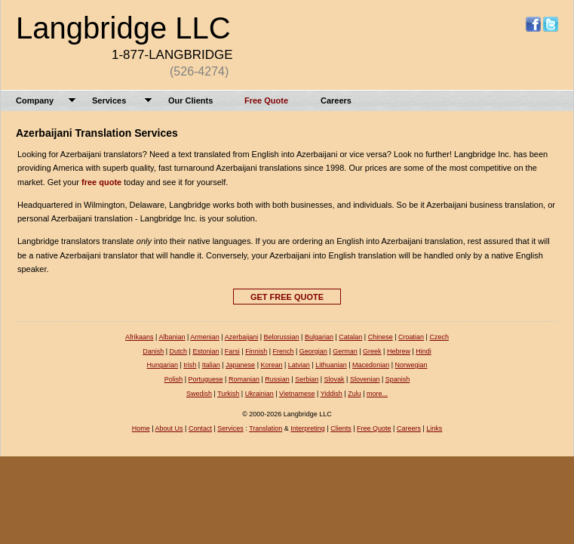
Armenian (204, 337)
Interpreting (307, 428)
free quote (101, 182)
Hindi (423, 351)
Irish (189, 365)
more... (377, 393)
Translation (265, 428)
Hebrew (398, 351)
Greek (372, 351)
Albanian (171, 337)
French (282, 351)
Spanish (397, 379)
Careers (336, 100)
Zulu (354, 393)
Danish (153, 351)
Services (109, 100)
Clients (340, 428)
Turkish (228, 393)
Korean (271, 365)
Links (434, 428)
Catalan (350, 337)
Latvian (299, 365)
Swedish (199, 393)
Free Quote (266, 100)
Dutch (179, 351)
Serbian (306, 379)
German (345, 351)
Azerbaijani (242, 337)
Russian (277, 379)
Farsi (232, 351)
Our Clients (190, 100)
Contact (200, 428)
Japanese (240, 365)
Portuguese (206, 379)
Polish (173, 379)
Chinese (380, 337)
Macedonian (370, 365)
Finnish (256, 351)
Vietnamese (297, 393)
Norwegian (411, 365)
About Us (169, 428)
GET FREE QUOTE (287, 296)
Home (141, 428)
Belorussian (281, 337)
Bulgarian (319, 337)
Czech (439, 337)
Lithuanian (331, 365)
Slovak (334, 379)
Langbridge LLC (123, 28)
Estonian (205, 351)
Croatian (411, 337)
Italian (211, 365)
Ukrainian (259, 393)
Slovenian (365, 379)
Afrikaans (139, 337)
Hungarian (162, 365)
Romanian (244, 379)
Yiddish (331, 393)
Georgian (313, 351)
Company (35, 100)
